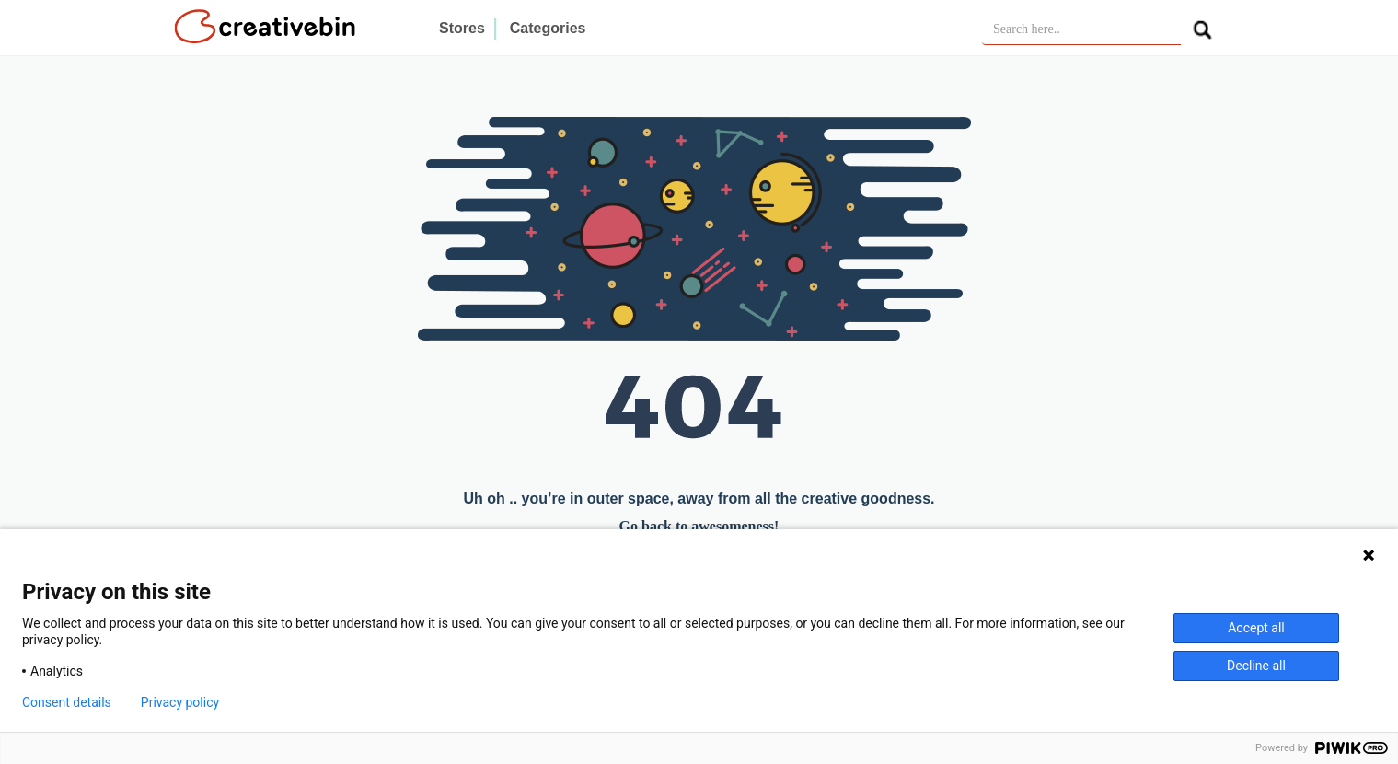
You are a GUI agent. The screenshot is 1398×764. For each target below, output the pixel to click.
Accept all (1256, 627)
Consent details (66, 702)
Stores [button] (462, 28)
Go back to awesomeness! (699, 526)
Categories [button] (548, 28)
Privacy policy (180, 702)
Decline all (1256, 665)
